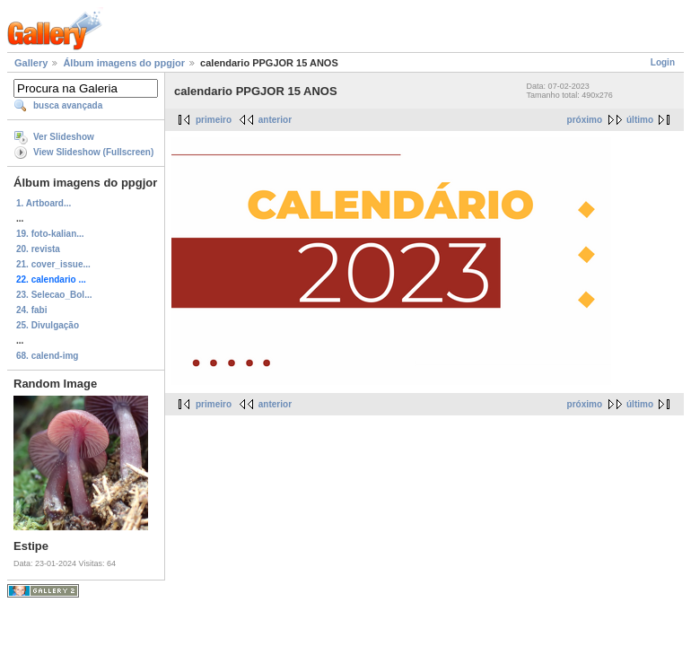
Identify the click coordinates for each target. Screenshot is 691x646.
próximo (584, 120)
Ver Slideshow (63, 137)
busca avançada (67, 105)
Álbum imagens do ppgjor (124, 62)
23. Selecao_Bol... (54, 295)
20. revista (38, 249)
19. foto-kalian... (50, 234)
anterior (275, 120)
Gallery (31, 62)
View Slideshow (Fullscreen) (93, 152)
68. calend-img (47, 356)
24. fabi (31, 310)
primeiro (214, 120)
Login (663, 62)
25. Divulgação (47, 325)
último (639, 120)
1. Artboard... (43, 203)
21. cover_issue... (53, 264)
